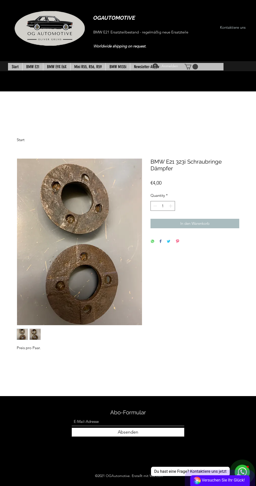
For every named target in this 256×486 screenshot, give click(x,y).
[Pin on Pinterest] (178, 241)
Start (20, 139)
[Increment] (171, 206)
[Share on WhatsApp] (152, 241)
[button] (191, 66)
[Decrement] (154, 206)
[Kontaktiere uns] (233, 27)
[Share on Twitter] (168, 241)
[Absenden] (128, 432)
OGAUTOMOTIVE (114, 17)
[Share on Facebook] (161, 241)
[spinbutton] (163, 206)
